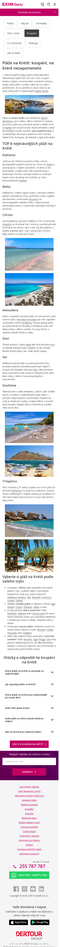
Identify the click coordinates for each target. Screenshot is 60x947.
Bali (29, 597)
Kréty (23, 74)
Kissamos (34, 199)
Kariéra (29, 844)
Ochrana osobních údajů (29, 849)
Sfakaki (19, 600)
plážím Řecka (41, 91)
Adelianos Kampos (16, 597)
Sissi (52, 344)
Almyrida (36, 597)
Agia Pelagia (39, 639)
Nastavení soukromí (29, 853)
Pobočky (29, 813)
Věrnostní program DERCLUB (29, 795)
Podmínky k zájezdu (29, 835)
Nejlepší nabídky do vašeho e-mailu (29, 754)
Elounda (41, 629)
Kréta (10, 23)
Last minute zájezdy (29, 786)
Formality (41, 23)
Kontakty (29, 809)
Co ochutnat (14, 43)
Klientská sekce (29, 818)
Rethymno (17, 490)
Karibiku (23, 180)
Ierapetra (6, 224)
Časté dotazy (29, 831)
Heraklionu (26, 322)
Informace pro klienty (29, 840)
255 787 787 (31, 866)
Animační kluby (29, 800)
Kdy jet (25, 23)
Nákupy (33, 43)
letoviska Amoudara (27, 319)
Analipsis (27, 632)
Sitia (35, 369)
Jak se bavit (13, 53)
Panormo (46, 597)
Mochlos (28, 639)
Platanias (27, 607)
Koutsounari (38, 613)
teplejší (8, 127)
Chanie (49, 164)
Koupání (32, 33)
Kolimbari (12, 613)
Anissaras (12, 632)
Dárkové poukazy (29, 804)
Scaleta (11, 600)
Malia (28, 344)
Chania (18, 607)
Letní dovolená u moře (29, 791)
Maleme (22, 613)
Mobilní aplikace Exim (29, 822)
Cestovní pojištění (29, 826)
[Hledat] (49, 4)
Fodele (49, 629)
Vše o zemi (13, 33)
